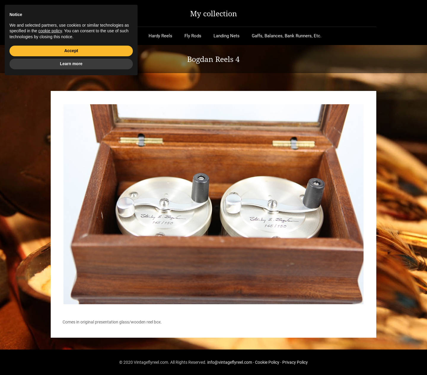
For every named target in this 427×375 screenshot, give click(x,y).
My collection (213, 13)
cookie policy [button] (50, 326)
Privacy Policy (295, 362)
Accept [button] (71, 346)
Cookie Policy (267, 362)
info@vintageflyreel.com (229, 362)
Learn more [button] (71, 358)
